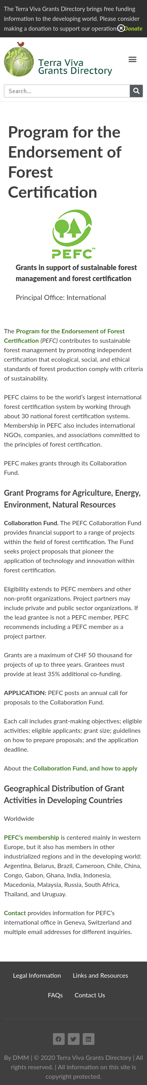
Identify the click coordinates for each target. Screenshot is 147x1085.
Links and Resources (100, 975)
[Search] (136, 91)
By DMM (16, 1057)
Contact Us (89, 995)
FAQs (55, 995)
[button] (132, 59)
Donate (133, 28)
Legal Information (37, 975)
